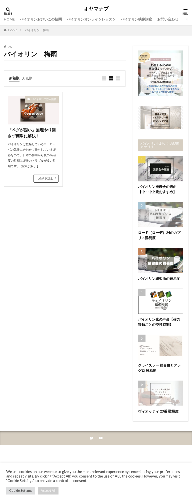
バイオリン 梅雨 (37, 30)
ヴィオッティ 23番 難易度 (158, 411)
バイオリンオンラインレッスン (91, 19)
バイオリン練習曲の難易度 (159, 278)
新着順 (14, 78)
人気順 (27, 78)
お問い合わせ (167, 19)
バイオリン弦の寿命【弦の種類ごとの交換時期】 (159, 322)
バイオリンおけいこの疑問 (41, 19)
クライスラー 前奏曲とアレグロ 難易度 (159, 368)
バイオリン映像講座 (136, 19)
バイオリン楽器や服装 (43, 99)
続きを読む (46, 178)
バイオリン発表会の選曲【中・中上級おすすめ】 (157, 189)
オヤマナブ (96, 8)
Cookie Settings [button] (20, 491)
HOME (9, 19)
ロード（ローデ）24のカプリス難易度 (159, 235)
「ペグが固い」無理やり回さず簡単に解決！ (32, 132)
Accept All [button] (48, 491)
